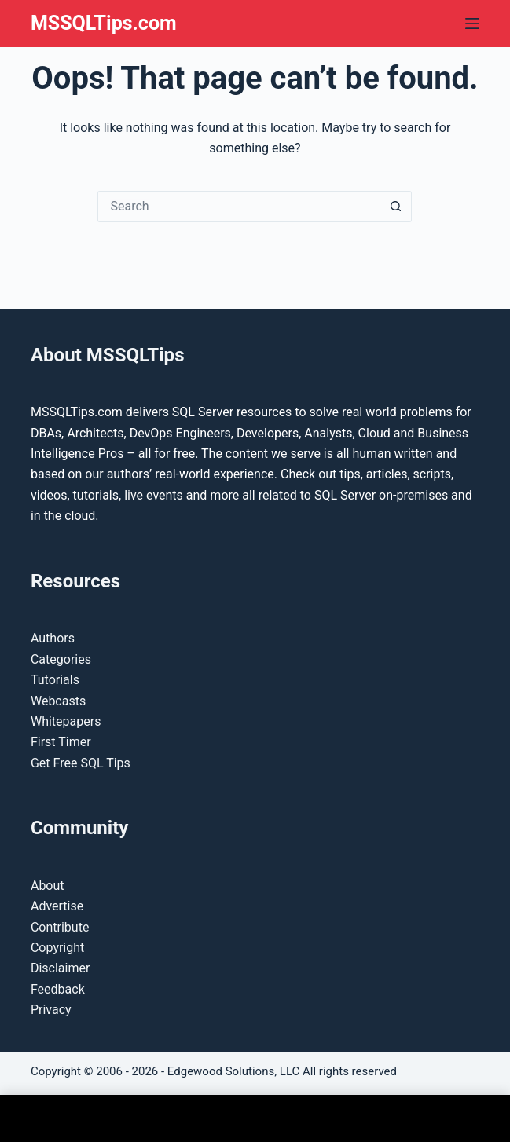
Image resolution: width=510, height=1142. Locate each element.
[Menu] (472, 23)
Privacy (51, 1009)
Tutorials (55, 679)
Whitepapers (66, 721)
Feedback (58, 989)
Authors (53, 638)
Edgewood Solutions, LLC (233, 1071)
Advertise (57, 906)
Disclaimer (60, 968)
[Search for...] (238, 206)
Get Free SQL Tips (80, 763)
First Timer (61, 741)
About (47, 885)
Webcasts (58, 701)
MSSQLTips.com (104, 23)
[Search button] (396, 206)
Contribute (60, 927)
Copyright (57, 947)
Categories (61, 659)
